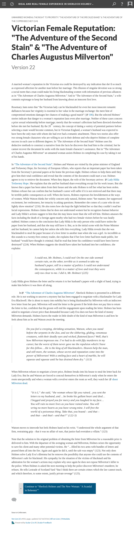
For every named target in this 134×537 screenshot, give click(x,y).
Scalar (28, 522)
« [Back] (21, 488)
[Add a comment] (15, 500)
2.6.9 (34, 522)
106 (91, 114)
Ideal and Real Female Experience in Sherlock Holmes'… (55, 4)
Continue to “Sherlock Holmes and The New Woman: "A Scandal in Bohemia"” (58, 488)
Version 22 (16, 519)
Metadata (66, 519)
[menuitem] (4, 4)
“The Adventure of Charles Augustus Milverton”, (50, 292)
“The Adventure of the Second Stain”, (34, 164)
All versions (55, 519)
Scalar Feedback (45, 522)
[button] (122, 4)
